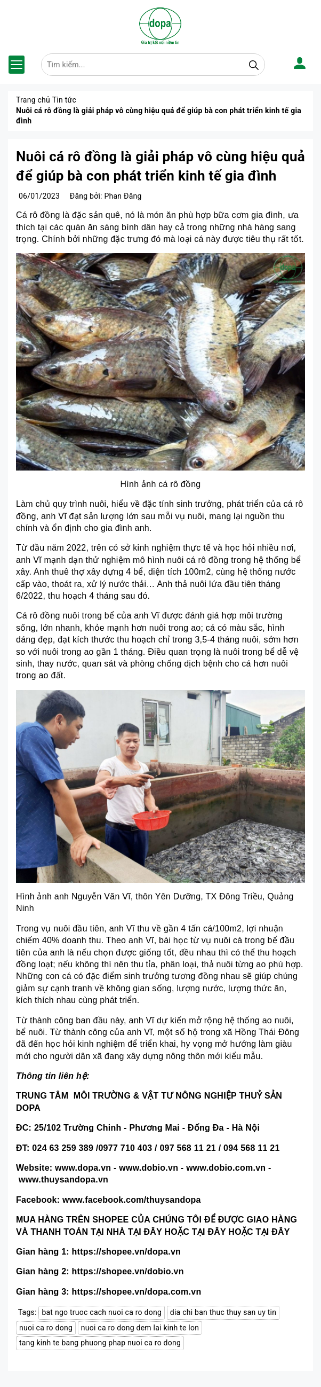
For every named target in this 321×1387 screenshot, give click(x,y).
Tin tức (64, 100)
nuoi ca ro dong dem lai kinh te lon (140, 1327)
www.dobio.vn (148, 1167)
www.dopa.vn (83, 1167)
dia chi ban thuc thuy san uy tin (223, 1312)
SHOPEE (110, 1219)
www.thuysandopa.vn (63, 1179)
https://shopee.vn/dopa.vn (126, 1251)
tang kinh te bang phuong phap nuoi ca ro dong (100, 1342)
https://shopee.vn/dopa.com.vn (137, 1291)
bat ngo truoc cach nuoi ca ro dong (102, 1312)
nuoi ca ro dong (46, 1327)
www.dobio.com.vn (226, 1167)
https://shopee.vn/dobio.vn (128, 1271)
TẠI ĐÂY (145, 1231)
